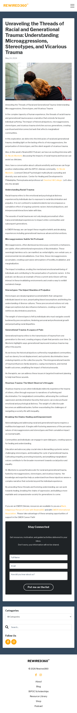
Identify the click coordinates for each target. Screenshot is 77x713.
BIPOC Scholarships (39, 691)
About (38, 681)
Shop (38, 701)
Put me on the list (38, 587)
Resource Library (38, 696)
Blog (38, 686)
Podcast (38, 706)
